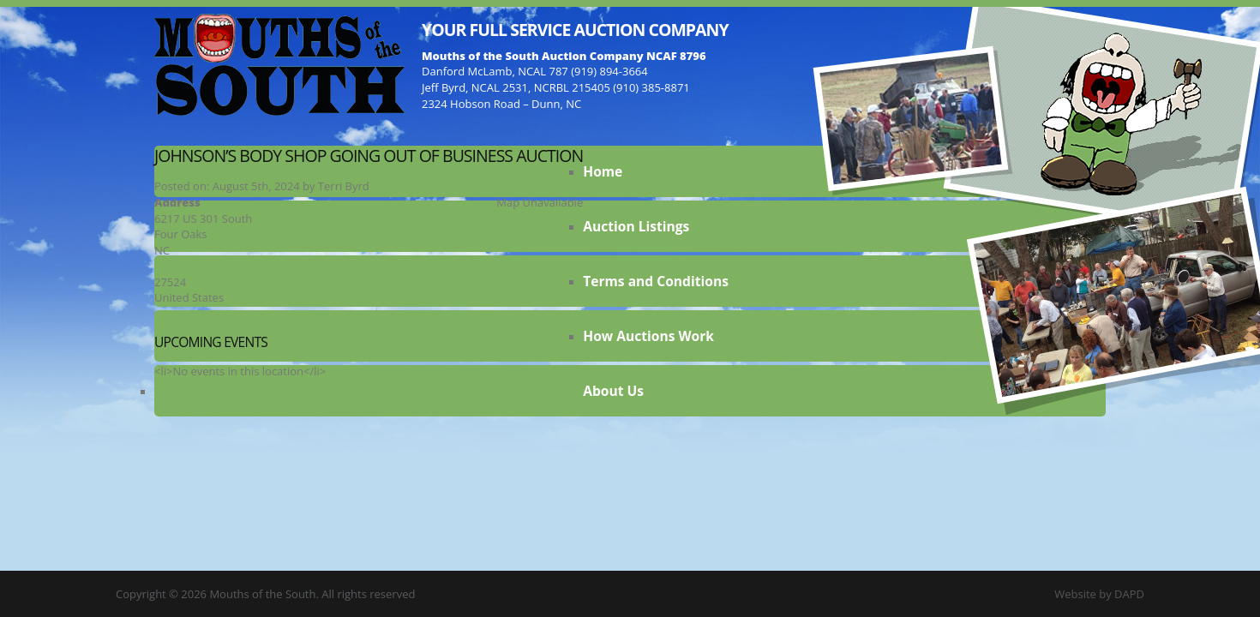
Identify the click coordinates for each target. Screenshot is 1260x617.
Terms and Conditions (656, 281)
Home (602, 171)
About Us (613, 390)
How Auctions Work (648, 335)
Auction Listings (636, 226)
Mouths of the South (279, 64)
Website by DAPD (1099, 594)
